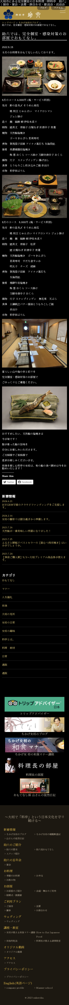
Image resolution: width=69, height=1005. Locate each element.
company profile (15, 988)
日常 (4, 656)
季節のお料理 (13, 876)
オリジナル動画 (14, 952)
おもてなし (8, 580)
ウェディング (13, 921)
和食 (4, 605)
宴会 (8, 865)
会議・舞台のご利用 (46, 891)
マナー (6, 589)
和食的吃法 (11, 941)
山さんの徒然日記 (15, 838)
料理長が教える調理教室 (48, 941)
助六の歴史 (11, 849)
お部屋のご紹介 (14, 891)
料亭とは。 (8, 639)
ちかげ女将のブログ (28, 23)
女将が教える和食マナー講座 (20, 932)
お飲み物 (10, 880)
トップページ (8, 23)
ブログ (43, 8)
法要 (38, 906)
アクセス (58, 8)
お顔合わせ (41, 910)
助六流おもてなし (45, 849)
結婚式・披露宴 (14, 895)
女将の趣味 (8, 631)
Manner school (44, 988)
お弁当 (39, 876)
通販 (4, 665)
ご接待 (9, 906)
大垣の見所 (8, 614)
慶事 (8, 910)
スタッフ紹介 (13, 854)
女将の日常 (8, 622)
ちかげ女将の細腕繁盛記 (48, 834)
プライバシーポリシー (17, 977)
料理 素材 (8, 648)
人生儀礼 (7, 597)
